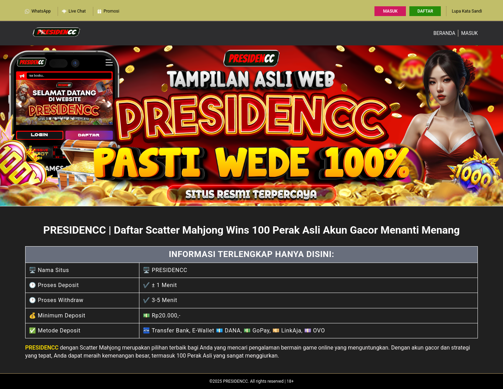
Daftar (425, 11)
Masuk (390, 11)
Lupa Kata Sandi (467, 11)
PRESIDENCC (42, 347)
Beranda (444, 33)
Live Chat (73, 11)
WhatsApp (37, 11)
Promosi (108, 11)
